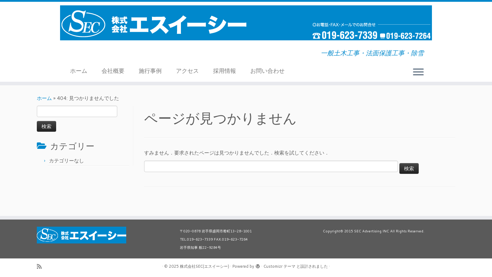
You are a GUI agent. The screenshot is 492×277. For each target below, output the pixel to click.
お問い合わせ (267, 70)
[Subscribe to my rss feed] (41, 266)
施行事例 (150, 70)
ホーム (78, 70)
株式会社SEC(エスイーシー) (204, 266)
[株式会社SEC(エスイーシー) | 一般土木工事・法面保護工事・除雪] (246, 22)
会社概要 (113, 70)
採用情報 (224, 70)
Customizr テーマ (279, 266)
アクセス (187, 70)
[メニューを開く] (418, 72)
